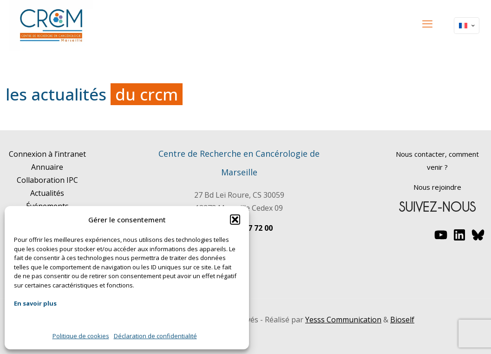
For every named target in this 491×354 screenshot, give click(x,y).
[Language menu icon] (466, 25)
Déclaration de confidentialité (155, 336)
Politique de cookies (80, 336)
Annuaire (47, 167)
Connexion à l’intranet (47, 154)
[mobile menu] (427, 23)
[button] (235, 219)
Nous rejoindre (437, 187)
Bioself (402, 319)
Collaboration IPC (47, 180)
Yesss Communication (343, 319)
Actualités (47, 193)
